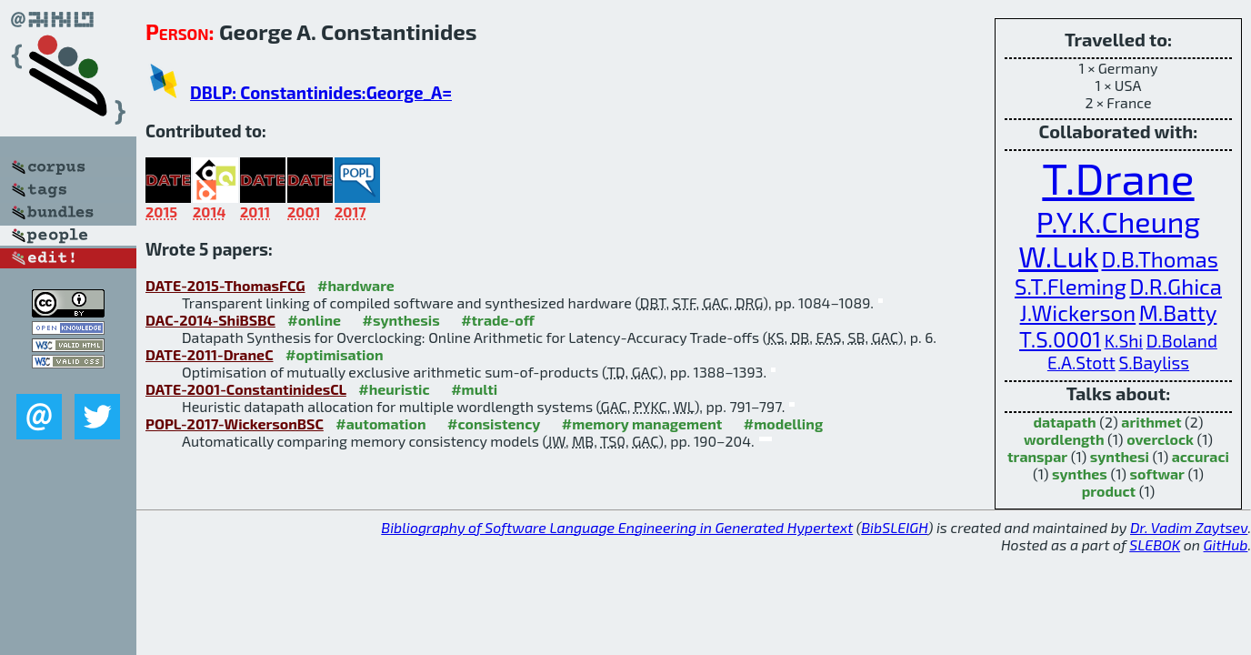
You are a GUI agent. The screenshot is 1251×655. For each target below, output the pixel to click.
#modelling (783, 423)
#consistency (493, 423)
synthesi (1119, 456)
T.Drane (1118, 177)
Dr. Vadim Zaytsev (1188, 527)
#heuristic (393, 389)
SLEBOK (1154, 544)
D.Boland (1181, 340)
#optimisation (334, 354)
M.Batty (1178, 312)
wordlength (1064, 439)
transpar (1037, 456)
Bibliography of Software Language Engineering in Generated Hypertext (617, 527)
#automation (380, 423)
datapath (1064, 421)
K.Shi (1124, 340)
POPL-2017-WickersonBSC (234, 423)
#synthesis (401, 319)
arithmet (1151, 421)
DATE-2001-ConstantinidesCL (245, 389)
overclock (1160, 439)
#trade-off (498, 319)
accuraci (1200, 456)
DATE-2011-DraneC (209, 354)
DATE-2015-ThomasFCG (225, 285)
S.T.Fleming (1070, 286)
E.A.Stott (1081, 362)
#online (314, 319)
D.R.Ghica (1175, 286)
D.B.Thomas (1160, 259)
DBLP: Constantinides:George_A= (321, 92)
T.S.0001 (1060, 339)
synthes (1079, 473)
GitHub (1226, 544)
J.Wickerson (1078, 312)
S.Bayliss (1153, 362)
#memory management (642, 423)
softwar (1157, 473)
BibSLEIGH (894, 527)
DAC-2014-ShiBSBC (210, 319)
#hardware (356, 285)
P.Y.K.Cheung (1118, 221)
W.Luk (1058, 255)
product (1109, 490)
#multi (474, 389)
